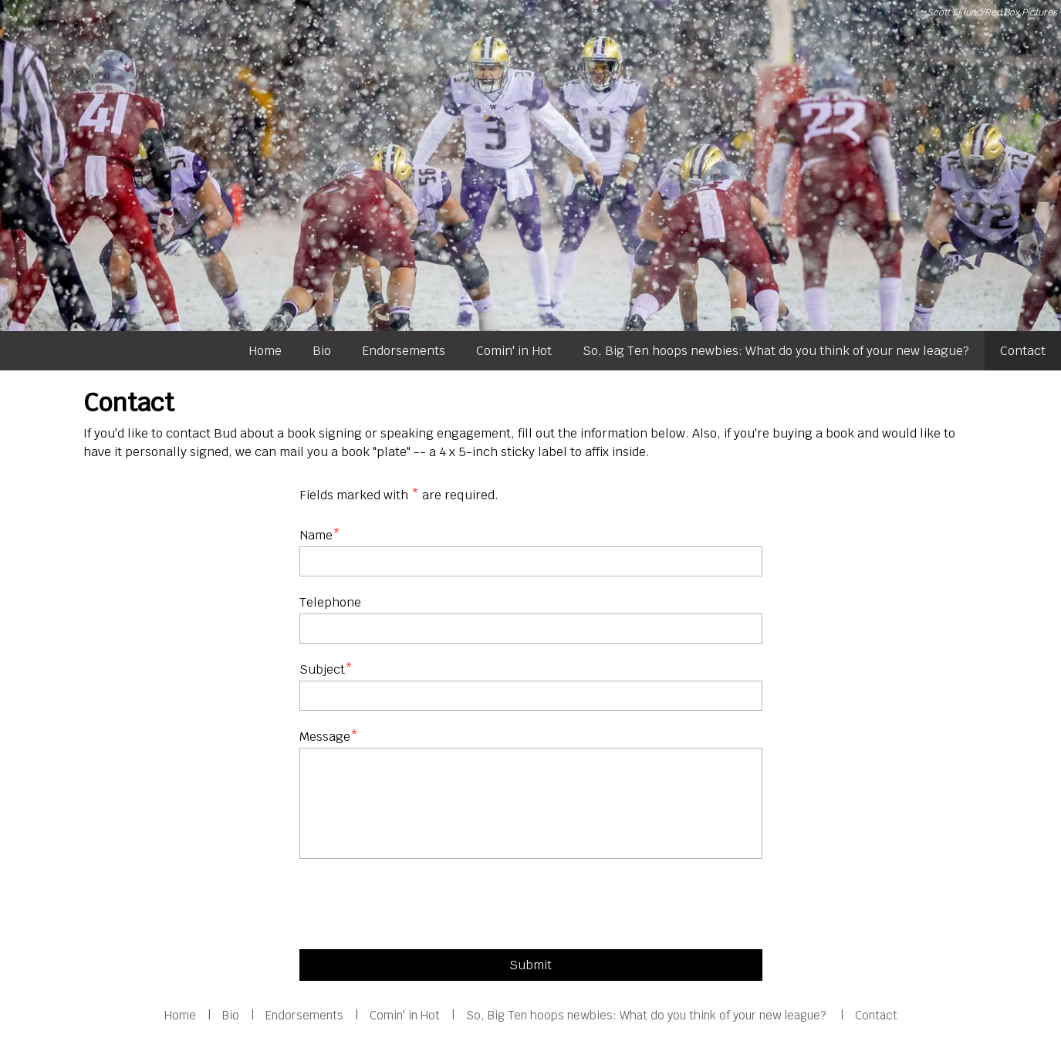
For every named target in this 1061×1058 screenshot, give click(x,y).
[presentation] (416, 907)
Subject (322, 669)
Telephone (330, 602)
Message (324, 736)
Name (316, 535)
